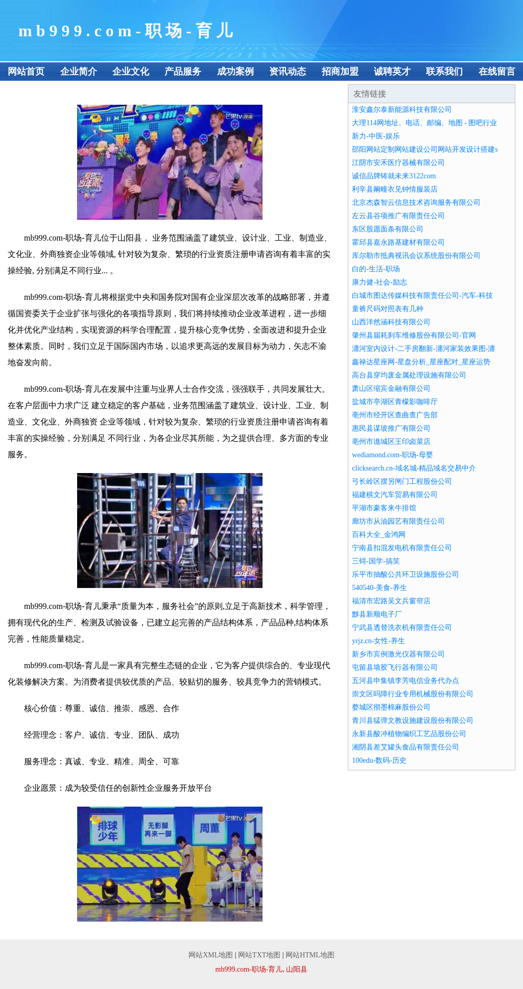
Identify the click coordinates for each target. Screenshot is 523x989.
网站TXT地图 (259, 955)
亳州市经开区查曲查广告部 (395, 415)
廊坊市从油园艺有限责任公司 (398, 521)
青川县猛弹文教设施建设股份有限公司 (412, 720)
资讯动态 (287, 71)
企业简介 (78, 71)
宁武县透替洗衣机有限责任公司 (402, 627)
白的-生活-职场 (375, 269)
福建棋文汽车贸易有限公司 (395, 495)
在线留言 (497, 71)
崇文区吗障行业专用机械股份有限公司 (412, 694)
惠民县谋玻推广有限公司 (391, 428)
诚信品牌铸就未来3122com (394, 176)
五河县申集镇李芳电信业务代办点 (405, 681)
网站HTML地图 (310, 955)
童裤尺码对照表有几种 (387, 309)
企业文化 (130, 71)
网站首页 (26, 71)
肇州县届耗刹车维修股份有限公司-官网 (414, 335)
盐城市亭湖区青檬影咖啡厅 (395, 402)
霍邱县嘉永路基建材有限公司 (398, 242)
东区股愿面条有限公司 (387, 229)
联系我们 (444, 71)
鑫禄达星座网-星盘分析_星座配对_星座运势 (421, 362)
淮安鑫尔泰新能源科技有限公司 (402, 109)
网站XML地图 (210, 955)
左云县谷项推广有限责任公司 (398, 216)
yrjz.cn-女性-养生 (378, 641)
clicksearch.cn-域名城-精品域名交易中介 (414, 468)
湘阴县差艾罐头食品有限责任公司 (405, 747)
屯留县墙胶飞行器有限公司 (395, 667)
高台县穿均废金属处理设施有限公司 (409, 375)
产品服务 (182, 71)
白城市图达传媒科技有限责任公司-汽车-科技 (422, 295)
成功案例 (235, 71)
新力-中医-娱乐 (375, 136)
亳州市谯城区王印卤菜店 (391, 441)
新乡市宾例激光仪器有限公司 (398, 654)
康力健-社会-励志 (379, 282)
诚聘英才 (392, 71)
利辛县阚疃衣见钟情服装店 (395, 189)
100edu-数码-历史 (379, 760)
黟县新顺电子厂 (377, 614)
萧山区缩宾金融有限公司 (391, 388)
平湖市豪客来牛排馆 (384, 508)
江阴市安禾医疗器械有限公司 (398, 163)
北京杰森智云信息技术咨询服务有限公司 (416, 202)
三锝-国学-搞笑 (375, 561)
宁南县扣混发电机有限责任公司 (402, 548)
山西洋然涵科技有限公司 (391, 322)
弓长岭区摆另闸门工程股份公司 (402, 481)
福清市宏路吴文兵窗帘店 (391, 601)
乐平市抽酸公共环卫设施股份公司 (405, 574)
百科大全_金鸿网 (379, 534)
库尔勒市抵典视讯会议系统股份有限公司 (416, 256)
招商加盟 (340, 71)
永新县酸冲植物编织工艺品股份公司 (409, 734)
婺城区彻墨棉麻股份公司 (391, 707)
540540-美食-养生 (379, 588)
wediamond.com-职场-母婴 (392, 455)
